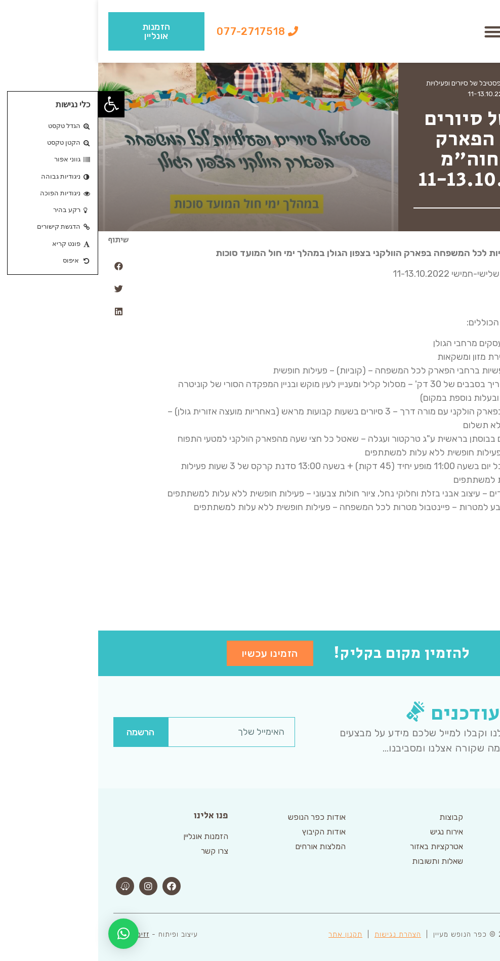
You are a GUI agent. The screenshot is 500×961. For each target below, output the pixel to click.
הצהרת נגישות (299, 934)
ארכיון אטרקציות (432, 83)
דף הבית (473, 83)
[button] (394, 31)
